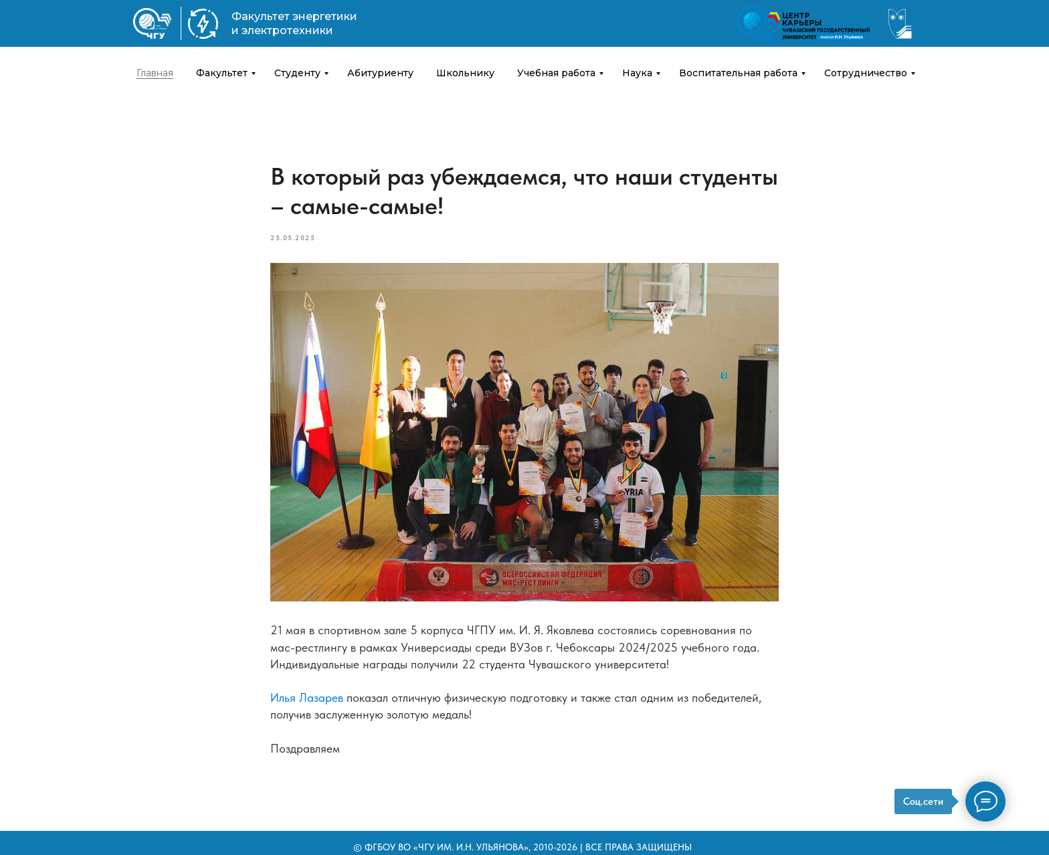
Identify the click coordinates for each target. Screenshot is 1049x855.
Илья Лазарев (306, 697)
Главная (154, 73)
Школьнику (465, 73)
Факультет (222, 73)
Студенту (297, 73)
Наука (637, 73)
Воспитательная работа (738, 73)
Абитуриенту (380, 73)
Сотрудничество (865, 73)
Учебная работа (556, 73)
